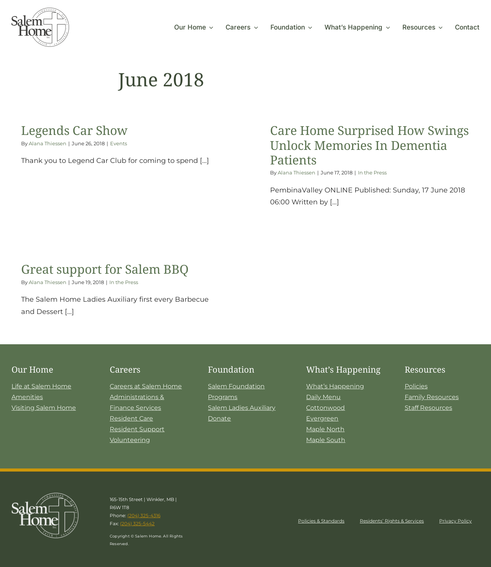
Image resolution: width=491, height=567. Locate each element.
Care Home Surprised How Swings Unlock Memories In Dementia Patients (369, 145)
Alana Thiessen (47, 143)
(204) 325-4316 (143, 515)
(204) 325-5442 (137, 523)
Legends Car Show (74, 130)
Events (118, 143)
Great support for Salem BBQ (105, 269)
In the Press (372, 172)
